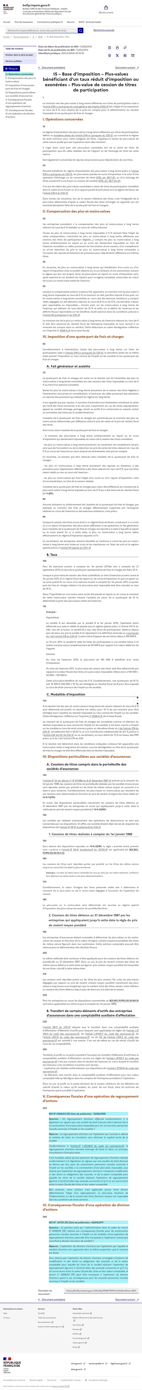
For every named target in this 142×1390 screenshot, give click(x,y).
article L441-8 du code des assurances (65, 1037)
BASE (40, 37)
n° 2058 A (94, 716)
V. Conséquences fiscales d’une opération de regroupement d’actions (18, 103)
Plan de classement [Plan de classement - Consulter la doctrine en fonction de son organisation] (24, 22)
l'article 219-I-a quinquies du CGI (83, 352)
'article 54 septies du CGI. (74, 547)
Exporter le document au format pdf (109, 47)
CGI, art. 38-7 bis (108, 181)
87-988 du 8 (81, 780)
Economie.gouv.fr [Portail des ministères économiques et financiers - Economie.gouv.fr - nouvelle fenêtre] (80, 1338)
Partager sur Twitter (117, 55)
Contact (6, 1318)
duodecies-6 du (89, 849)
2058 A (64, 330)
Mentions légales (36, 1380)
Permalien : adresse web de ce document (125, 47)
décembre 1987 (100, 780)
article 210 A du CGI (54, 193)
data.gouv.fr (77, 1369)
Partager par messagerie (133, 55)
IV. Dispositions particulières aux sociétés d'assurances (20, 94)
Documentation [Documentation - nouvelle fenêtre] (44, 1322)
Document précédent (53, 67)
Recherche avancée (104, 30)
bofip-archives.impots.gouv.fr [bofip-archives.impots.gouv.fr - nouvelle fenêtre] (49, 1326)
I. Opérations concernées (20, 74)
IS (34, 37)
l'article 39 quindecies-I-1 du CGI (60, 315)
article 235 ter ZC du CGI (57, 735)
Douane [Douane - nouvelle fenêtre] (76, 1329)
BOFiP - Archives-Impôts (90, 22)
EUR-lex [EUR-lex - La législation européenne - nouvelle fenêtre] (76, 1334)
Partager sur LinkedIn (125, 55)
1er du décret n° (63, 780)
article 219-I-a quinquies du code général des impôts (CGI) (75, 106)
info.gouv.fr (77, 1363)
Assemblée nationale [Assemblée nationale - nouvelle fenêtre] (81, 1313)
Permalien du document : (45, 1292)
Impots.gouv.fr (78, 1342)
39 (71, 827)
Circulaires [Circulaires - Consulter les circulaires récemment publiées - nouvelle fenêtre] (77, 1325)
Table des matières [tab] (14, 48)
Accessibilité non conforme (14, 1380)
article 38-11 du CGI (56, 1027)
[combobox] (42, 30)
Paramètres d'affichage (97, 1380)
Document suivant (125, 67)
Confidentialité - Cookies (71, 1380)
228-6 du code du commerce (103, 1146)
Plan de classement (21, 37)
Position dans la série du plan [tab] (19, 54)
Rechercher (80, 30)
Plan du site (52, 1380)
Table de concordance (47, 1318)
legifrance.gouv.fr (119, 1363)
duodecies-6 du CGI (87, 827)
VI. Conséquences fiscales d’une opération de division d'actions (20, 114)
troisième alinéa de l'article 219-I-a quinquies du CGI (82, 135)
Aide (5, 1313)
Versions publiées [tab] (14, 61)
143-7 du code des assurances (114, 1033)
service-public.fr (97, 1363)
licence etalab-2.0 (60, 1386)
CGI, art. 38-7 (104, 177)
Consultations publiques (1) (50, 22)
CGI (103, 849)
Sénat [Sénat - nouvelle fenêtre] (75, 1347)
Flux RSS (41, 1313)
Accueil (6, 22)
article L (131, 1030)
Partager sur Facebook (109, 55)
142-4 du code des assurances (60, 1033)
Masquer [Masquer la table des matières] (13, 68)
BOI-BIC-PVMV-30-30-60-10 (124, 1000)
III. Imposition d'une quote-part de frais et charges (20, 87)
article (47, 780)
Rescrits (70, 22)
